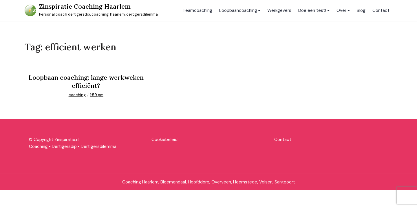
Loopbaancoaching (238, 10)
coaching (77, 94)
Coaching (38, 146)
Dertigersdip (64, 146)
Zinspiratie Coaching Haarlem (85, 6)
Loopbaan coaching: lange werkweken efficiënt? (86, 81)
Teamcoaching (197, 10)
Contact (380, 10)
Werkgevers (279, 10)
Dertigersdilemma (98, 146)
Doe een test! (312, 10)
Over (341, 10)
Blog (361, 10)
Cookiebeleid (164, 139)
